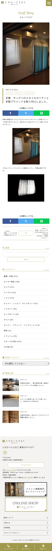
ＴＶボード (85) (10, 309)
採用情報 (7, 528)
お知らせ (26, 477)
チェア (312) (9, 287)
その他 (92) (8, 347)
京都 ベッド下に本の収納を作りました (10, 233)
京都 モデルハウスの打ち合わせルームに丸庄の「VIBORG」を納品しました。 (41, 233)
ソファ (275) (9, 298)
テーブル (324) (10, 292)
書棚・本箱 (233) (11, 276)
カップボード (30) (11, 314)
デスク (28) (8, 320)
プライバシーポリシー (12, 533)
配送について (8, 517)
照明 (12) (7, 331)
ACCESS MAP (26, 465)
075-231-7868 (11, 470)
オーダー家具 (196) (12, 282)
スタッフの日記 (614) (12, 341)
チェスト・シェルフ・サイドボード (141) (21, 303)
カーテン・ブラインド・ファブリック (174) (22, 325)
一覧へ (26, 233)
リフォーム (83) (10, 336)
